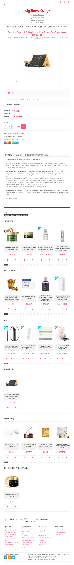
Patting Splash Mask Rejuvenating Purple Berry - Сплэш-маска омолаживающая (45, 298)
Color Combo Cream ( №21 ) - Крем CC (12, 495)
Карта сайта (25, 544)
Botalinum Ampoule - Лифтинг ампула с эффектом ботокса (45, 248)
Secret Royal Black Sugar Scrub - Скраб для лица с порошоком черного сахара (12, 297)
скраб (12, 215)
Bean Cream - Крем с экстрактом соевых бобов (45, 347)
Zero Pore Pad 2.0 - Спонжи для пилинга (28, 297)
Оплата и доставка (10, 538)
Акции (40, 546)
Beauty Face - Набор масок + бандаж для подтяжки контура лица (62, 347)
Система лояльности (28, 540)
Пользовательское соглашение (10, 535)
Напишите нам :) (44, 519)
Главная (9, 37)
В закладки (19, 126)
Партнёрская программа (43, 543)
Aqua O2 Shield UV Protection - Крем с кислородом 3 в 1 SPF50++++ (28, 347)
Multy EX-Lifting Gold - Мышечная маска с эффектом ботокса (62, 446)
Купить (8, 259)
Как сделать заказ (10, 532)
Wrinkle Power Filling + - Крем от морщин (11, 445)
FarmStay (7, 215)
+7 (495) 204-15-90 (38, 17)
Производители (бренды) (43, 530)
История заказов (61, 532)
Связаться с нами (27, 542)
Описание (9, 104)
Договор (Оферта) (10, 529)
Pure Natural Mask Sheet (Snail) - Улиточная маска (45, 445)
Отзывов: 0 (22, 99)
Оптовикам (42, 540)
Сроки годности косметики (26, 534)
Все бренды (62, 27)
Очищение (22, 27)
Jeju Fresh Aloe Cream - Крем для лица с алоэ (29, 248)
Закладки (58, 534)
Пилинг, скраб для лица (26, 37)
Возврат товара (9, 544)
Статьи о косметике (28, 537)
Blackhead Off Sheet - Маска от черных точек (28, 445)
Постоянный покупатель (60, 1)
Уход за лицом (14, 27)
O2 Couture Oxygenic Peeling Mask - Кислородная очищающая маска (62, 297)
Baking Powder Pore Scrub (21, 215)
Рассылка (59, 536)
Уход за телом (41, 27)
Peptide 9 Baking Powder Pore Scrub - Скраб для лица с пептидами (12, 396)
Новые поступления (45, 537)
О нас (23, 547)
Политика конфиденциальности (11, 541)
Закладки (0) (64, 1)
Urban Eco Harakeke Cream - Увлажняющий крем (11, 248)
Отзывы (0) (17, 104)
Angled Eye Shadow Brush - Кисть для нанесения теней (12, 347)
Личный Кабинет (61, 529)
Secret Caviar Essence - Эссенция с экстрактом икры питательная (62, 248)
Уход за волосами (52, 27)
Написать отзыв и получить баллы (35, 99)
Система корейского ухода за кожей (28, 530)
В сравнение (16, 358)
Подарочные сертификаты (43, 534)
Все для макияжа (31, 27)
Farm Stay (16, 110)
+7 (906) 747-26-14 (38, 15)
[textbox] (11, 5)
